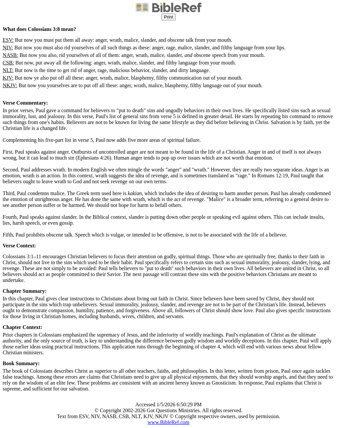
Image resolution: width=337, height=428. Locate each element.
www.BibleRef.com (169, 422)
